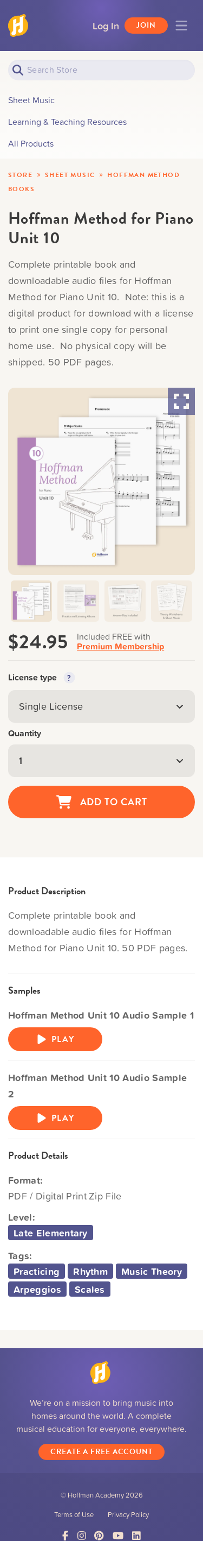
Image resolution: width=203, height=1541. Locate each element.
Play (55, 1039)
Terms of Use (74, 1514)
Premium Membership (120, 646)
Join (146, 25)
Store (20, 175)
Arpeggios (37, 1289)
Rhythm (90, 1271)
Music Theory (151, 1271)
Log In (106, 25)
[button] (31, 601)
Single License (101, 706)
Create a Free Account (101, 1451)
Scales (90, 1289)
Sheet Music (70, 175)
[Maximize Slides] (181, 401)
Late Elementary (51, 1233)
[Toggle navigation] (181, 25)
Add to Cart (101, 802)
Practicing (37, 1271)
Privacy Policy (128, 1514)
